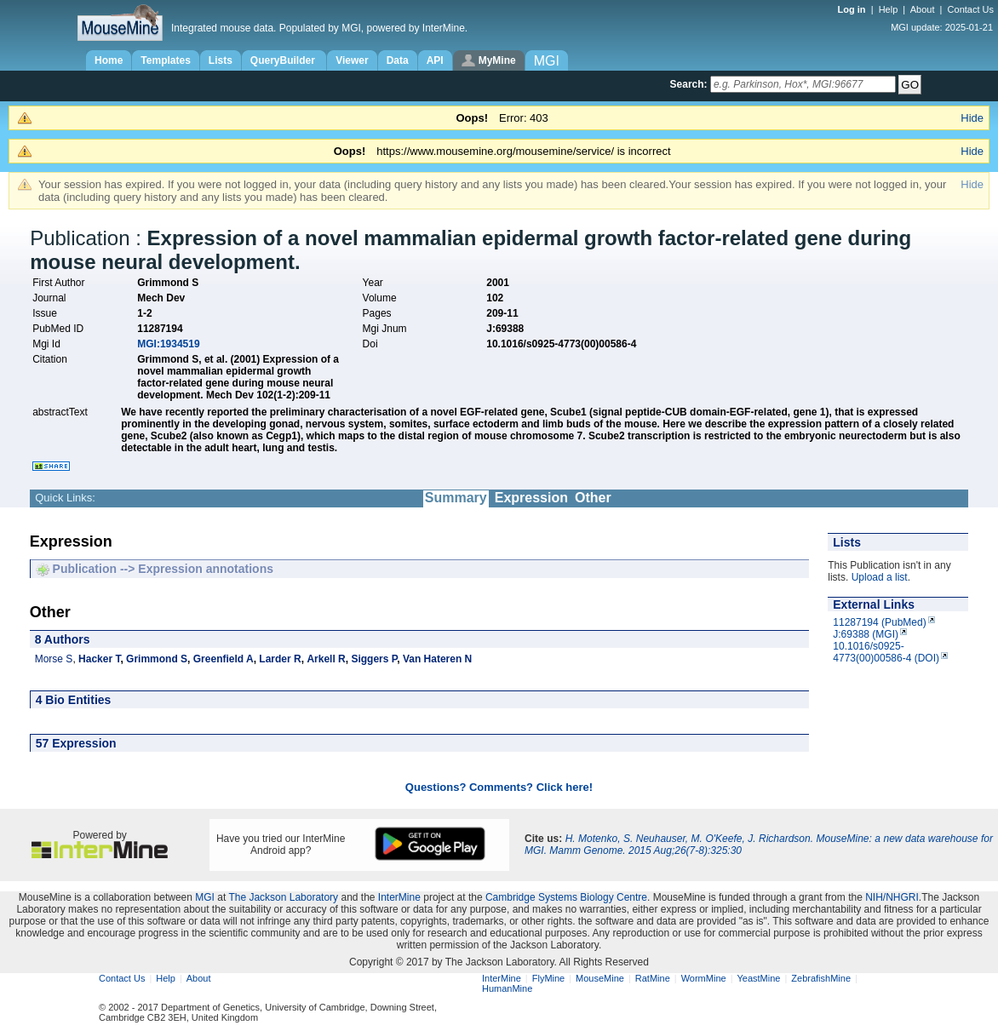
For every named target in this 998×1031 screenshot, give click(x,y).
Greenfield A (223, 659)
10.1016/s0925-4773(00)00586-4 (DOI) (886, 652)
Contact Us (971, 9)
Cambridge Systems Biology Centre (566, 897)
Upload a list (880, 577)
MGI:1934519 (168, 344)
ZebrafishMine (821, 978)
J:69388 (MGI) (865, 634)
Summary (456, 497)
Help (888, 9)
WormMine (703, 978)
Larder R (280, 659)
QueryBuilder (284, 60)
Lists (220, 60)
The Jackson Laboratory (283, 897)
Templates (165, 60)
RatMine (652, 978)
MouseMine (600, 978)
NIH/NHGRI (892, 897)
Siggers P (374, 659)
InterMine (399, 897)
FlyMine (548, 978)
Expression (531, 497)
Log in (853, 9)
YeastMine (758, 978)
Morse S (54, 659)
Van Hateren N (437, 659)
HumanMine (507, 988)
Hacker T (99, 659)
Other (593, 497)
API (435, 60)
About (922, 9)
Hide (972, 118)
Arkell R (326, 659)
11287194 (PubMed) (879, 622)
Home (109, 60)
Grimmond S (156, 659)
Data (398, 60)
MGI (205, 897)
